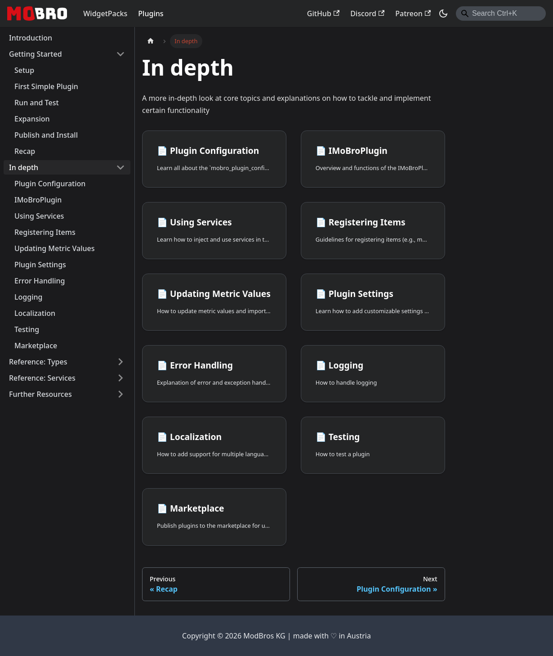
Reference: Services (42, 378)
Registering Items (45, 232)
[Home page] (150, 41)
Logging (28, 297)
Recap (24, 151)
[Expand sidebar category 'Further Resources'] (120, 394)
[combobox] (501, 13)
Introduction (30, 38)
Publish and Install (46, 135)
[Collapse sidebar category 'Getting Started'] (120, 54)
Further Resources (40, 394)
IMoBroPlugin (38, 200)
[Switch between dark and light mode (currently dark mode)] (443, 13)
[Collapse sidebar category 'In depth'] (120, 167)
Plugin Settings (40, 265)
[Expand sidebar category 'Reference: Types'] (120, 362)
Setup (24, 70)
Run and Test (36, 103)
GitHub (323, 13)
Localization (34, 313)
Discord (367, 13)
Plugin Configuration (49, 184)
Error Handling (39, 281)
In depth (23, 167)
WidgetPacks (105, 13)
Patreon (413, 13)
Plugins (150, 13)
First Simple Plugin (46, 86)
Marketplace (35, 345)
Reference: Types (38, 362)
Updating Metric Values (54, 248)
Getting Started (35, 54)
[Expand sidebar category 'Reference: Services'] (120, 378)
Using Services (39, 216)
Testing (26, 329)
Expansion (32, 119)
